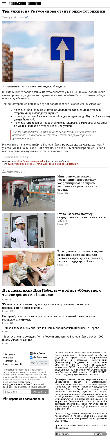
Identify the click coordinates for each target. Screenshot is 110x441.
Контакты (8, 357)
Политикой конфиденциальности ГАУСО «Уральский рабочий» (23, 384)
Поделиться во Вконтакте (26, 17)
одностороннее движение (22, 164)
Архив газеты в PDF (13, 364)
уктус (39, 164)
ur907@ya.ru (61, 421)
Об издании (9, 354)
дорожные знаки (52, 164)
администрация (70, 164)
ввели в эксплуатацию (78, 144)
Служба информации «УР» (31, 161)
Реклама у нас (10, 361)
